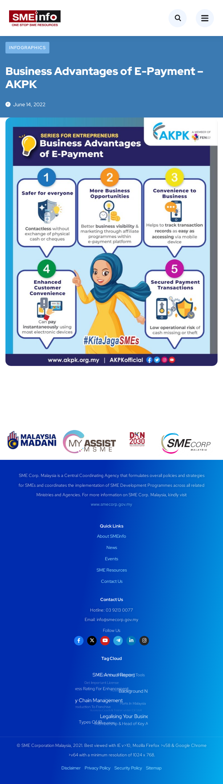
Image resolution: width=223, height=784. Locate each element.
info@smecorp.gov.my (117, 619)
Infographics (27, 48)
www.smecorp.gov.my (111, 504)
